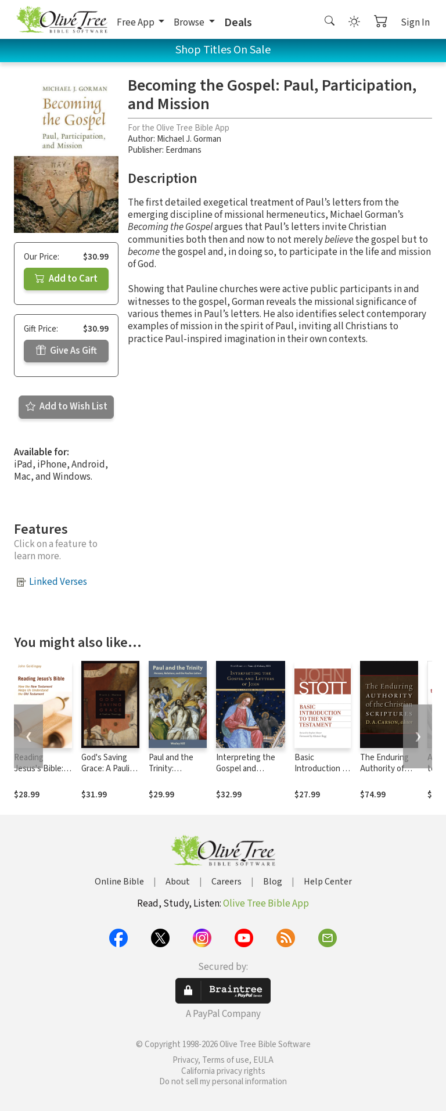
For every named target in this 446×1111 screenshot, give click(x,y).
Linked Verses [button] (58, 582)
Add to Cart (66, 279)
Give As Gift (66, 351)
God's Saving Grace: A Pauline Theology (110, 769)
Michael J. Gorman (189, 139)
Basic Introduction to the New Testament (322, 774)
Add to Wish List (66, 407)
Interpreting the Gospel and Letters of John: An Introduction (245, 774)
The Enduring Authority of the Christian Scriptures (384, 774)
